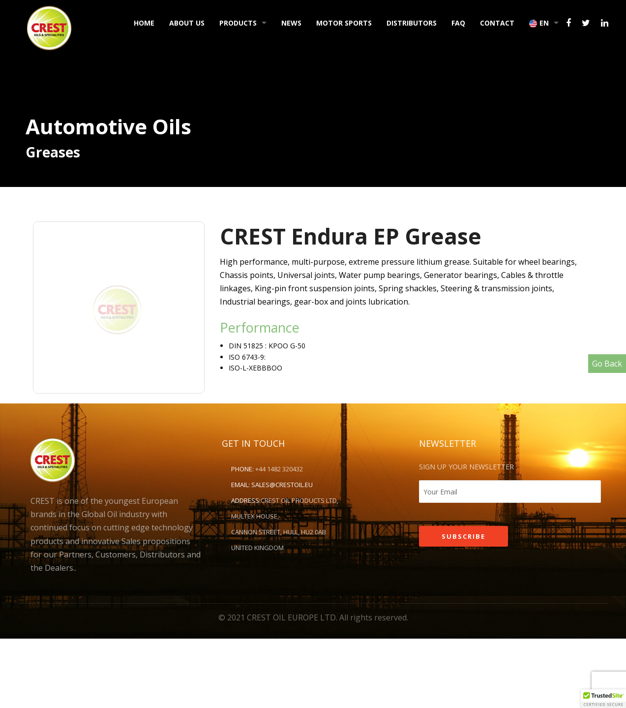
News (291, 23)
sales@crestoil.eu (282, 484)
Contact (497, 23)
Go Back (607, 363)
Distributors (412, 23)
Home (144, 23)
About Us (187, 23)
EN (539, 23)
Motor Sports (344, 23)
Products (238, 23)
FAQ (458, 23)
